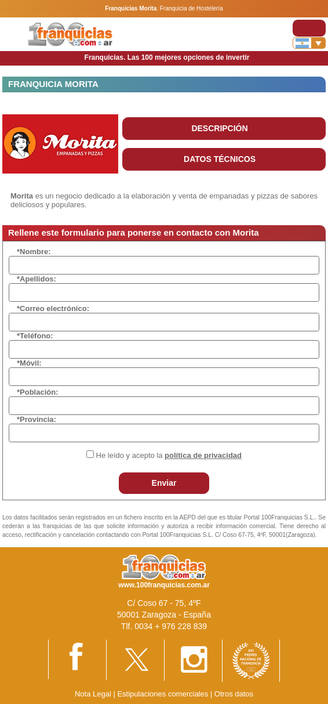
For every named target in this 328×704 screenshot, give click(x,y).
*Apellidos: (36, 279)
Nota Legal (93, 693)
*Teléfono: (35, 335)
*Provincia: (36, 419)
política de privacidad (203, 455)
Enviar (164, 483)
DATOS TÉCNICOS (220, 159)
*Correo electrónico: (53, 308)
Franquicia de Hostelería (191, 8)
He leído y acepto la (169, 455)
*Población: (38, 392)
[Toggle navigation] (309, 28)
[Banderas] (309, 43)
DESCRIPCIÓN (219, 128)
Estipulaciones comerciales (163, 693)
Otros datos (233, 693)
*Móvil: (29, 363)
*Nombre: (34, 251)
